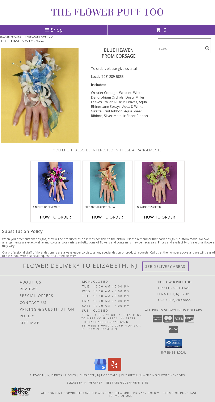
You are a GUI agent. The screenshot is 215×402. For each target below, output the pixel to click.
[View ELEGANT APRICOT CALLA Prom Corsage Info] (107, 183)
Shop (54, 29)
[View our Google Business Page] (100, 370)
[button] (173, 343)
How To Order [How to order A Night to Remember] (55, 217)
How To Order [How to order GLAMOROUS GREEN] (159, 217)
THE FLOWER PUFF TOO (107, 12)
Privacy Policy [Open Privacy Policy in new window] (146, 393)
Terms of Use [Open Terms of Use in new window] (120, 395)
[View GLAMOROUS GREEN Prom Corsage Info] (159, 183)
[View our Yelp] (114, 370)
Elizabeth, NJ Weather (84, 382)
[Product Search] (180, 48)
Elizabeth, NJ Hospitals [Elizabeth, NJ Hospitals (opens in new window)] (99, 375)
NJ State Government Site (127, 382)
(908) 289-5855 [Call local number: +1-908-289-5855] (179, 300)
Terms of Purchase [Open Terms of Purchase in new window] (180, 393)
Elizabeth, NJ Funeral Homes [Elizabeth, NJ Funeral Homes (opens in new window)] (53, 375)
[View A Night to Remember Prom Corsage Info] (55, 183)
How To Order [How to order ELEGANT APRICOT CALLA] (107, 217)
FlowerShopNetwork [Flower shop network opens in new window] (110, 393)
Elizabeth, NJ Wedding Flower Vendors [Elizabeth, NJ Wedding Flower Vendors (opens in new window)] (153, 375)
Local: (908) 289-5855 (107, 76)
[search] (207, 48)
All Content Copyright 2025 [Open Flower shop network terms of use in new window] (66, 393)
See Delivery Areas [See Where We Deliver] (165, 266)
